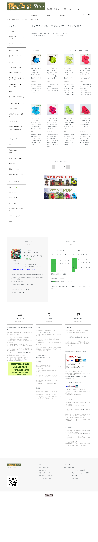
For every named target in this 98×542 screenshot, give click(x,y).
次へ (67, 166)
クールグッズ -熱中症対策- (15, 180)
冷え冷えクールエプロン (15, 52)
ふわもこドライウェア (15, 81)
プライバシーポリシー (50, 519)
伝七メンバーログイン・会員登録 (82, 514)
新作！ (11, 164)
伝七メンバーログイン (74, 9)
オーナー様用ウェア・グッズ (15, 95)
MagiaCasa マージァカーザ (15, 203)
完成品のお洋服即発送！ (14, 171)
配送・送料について (49, 508)
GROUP (48, 15)
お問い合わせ (76, 519)
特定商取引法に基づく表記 (51, 517)
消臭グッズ (12, 101)
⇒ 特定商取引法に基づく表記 (20, 331)
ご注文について (14, 134)
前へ (54, 166)
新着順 (86, 50)
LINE (83, 450)
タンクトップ (13, 66)
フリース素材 (13, 239)
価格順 (80, 50)
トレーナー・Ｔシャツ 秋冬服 (15, 246)
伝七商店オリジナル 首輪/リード (15, 127)
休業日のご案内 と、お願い (59, 315)
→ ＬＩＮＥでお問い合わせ (44, 373)
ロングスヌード (14, 119)
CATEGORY (34, 15)
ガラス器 (12, 31)
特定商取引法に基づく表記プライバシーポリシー (15, 144)
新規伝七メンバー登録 (60, 9)
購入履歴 (49, 9)
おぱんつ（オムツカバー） (15, 72)
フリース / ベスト (15, 114)
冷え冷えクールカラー (15, 60)
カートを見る (76, 517)
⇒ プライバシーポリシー (20, 334)
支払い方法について (49, 514)
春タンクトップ (14, 225)
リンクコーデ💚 (14, 219)
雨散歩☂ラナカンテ (17, 19)
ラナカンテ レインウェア (15, 38)
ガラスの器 (12, 187)
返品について (47, 511)
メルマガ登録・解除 (71, 508)
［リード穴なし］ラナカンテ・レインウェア (34, 19)
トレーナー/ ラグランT (15, 108)
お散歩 (11, 262)
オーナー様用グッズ (15, 212)
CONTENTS (63, 15)
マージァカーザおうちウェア (15, 88)
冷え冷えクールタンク (15, 44)
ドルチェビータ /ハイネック (15, 232)
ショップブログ (70, 505)
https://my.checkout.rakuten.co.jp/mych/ (75, 417)
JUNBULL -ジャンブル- (15, 255)
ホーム (8, 19)
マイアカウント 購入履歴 (79, 511)
